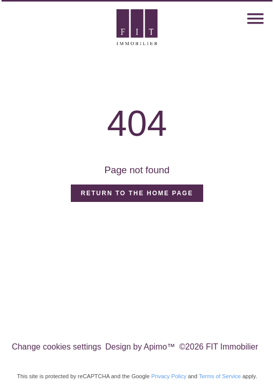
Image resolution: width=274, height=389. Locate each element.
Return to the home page (137, 193)
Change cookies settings (56, 346)
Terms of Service (220, 376)
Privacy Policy (168, 376)
